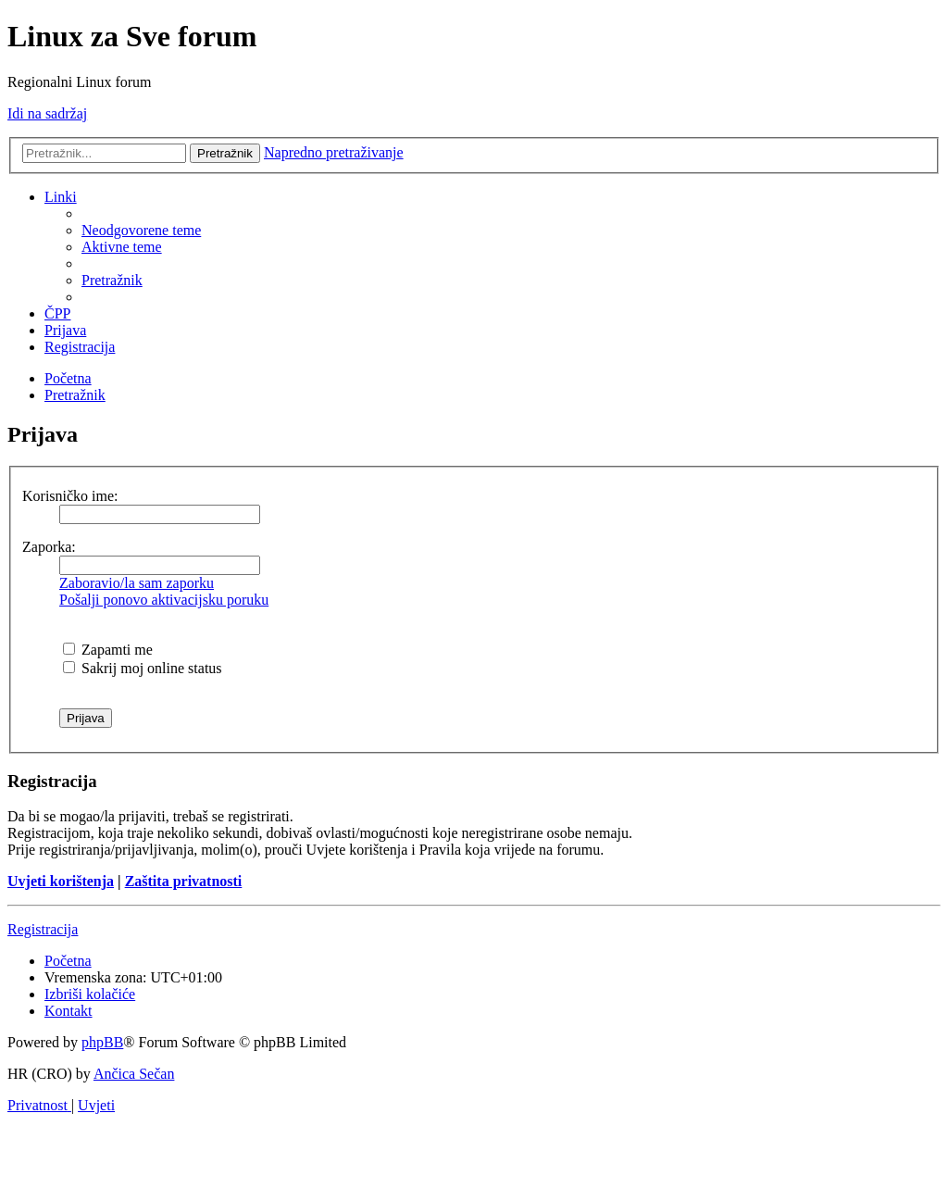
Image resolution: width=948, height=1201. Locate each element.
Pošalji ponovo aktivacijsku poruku (163, 599)
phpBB (102, 1042)
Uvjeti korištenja (60, 881)
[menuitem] (141, 230)
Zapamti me (108, 649)
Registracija (42, 929)
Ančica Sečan (134, 1074)
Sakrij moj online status (142, 668)
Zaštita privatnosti (184, 881)
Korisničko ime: (70, 496)
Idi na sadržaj (47, 113)
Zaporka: (49, 547)
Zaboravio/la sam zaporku (136, 583)
